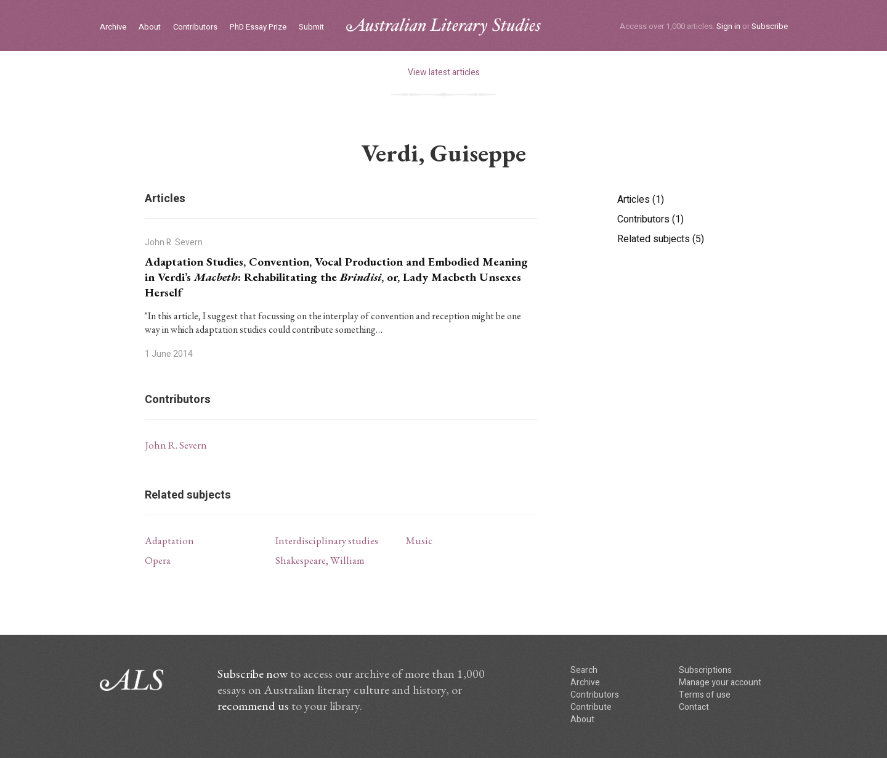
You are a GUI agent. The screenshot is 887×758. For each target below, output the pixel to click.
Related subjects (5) (660, 239)
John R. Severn (176, 445)
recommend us (253, 706)
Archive (113, 27)
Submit (311, 27)
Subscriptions (705, 670)
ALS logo (443, 27)
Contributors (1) (650, 219)
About (150, 27)
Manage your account (720, 682)
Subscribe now (252, 674)
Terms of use (705, 694)
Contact (694, 707)
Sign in (728, 26)
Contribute (591, 707)
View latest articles (444, 72)
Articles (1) (640, 199)
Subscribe (769, 26)
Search (583, 670)
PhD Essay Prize (258, 27)
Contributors (195, 27)
